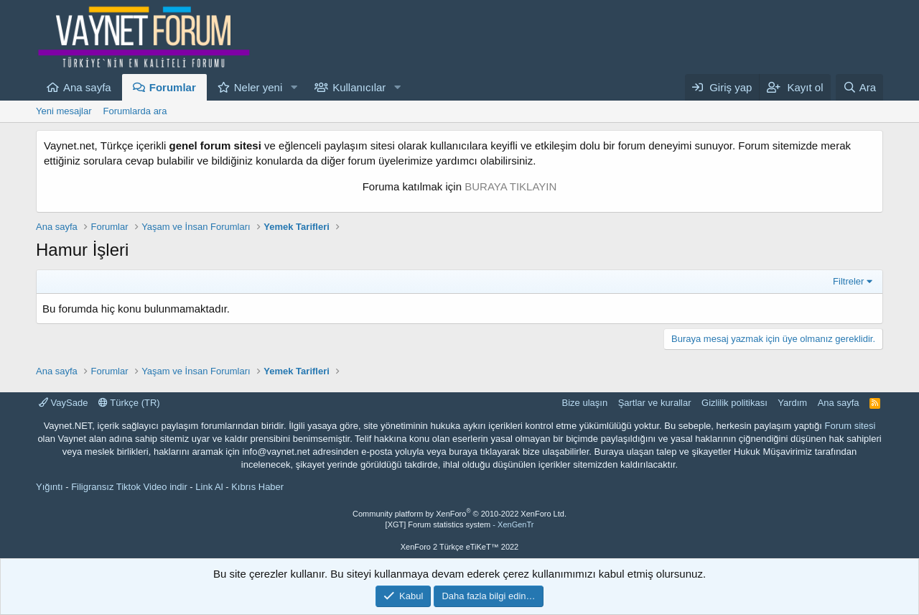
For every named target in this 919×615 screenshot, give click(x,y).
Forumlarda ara (135, 111)
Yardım (792, 402)
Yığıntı (49, 486)
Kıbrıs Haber (257, 486)
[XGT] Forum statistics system (460, 524)
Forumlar (172, 87)
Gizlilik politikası (734, 402)
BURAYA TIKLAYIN (510, 186)
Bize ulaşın (585, 402)
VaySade (63, 402)
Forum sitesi (850, 425)
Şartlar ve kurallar (654, 402)
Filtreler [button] (848, 281)
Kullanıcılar (359, 87)
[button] (294, 87)
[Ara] (859, 87)
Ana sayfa (87, 87)
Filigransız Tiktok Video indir (129, 486)
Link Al (209, 486)
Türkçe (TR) (129, 402)
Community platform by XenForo (459, 513)
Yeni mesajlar (64, 111)
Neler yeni (258, 87)
